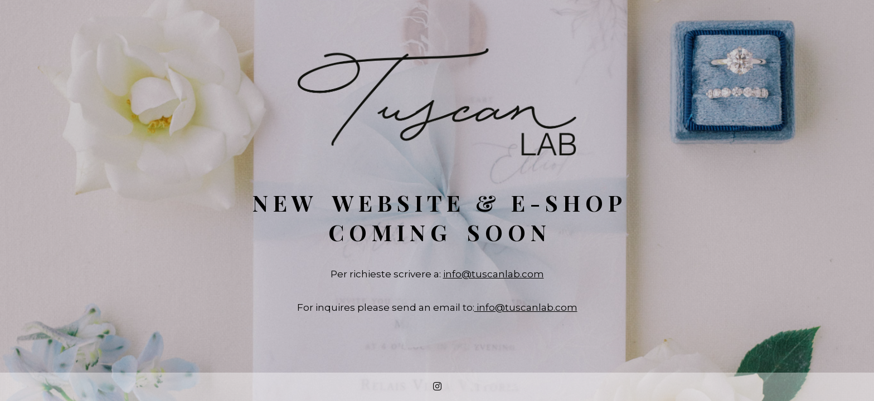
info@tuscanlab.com (493, 274)
